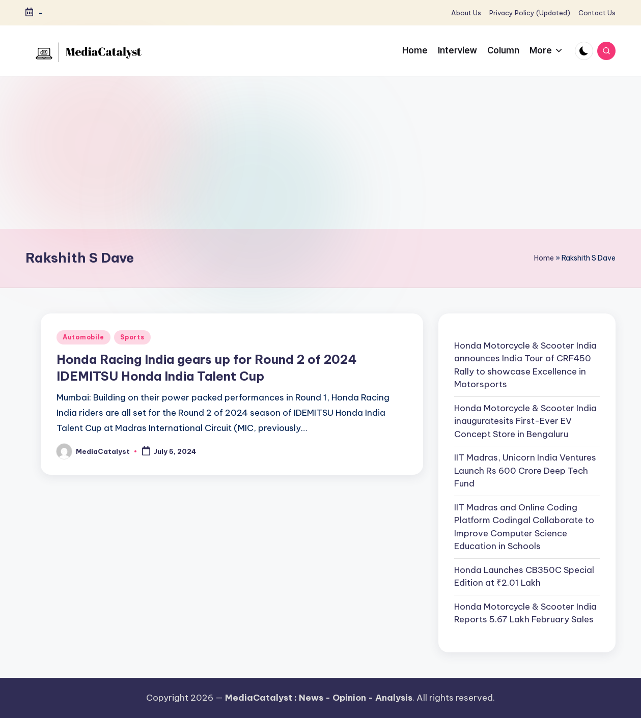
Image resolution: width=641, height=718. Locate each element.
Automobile (83, 337)
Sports (132, 337)
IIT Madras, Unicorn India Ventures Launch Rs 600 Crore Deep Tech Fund (525, 470)
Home (544, 258)
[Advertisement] (320, 152)
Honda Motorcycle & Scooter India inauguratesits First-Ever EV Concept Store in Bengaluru (525, 421)
